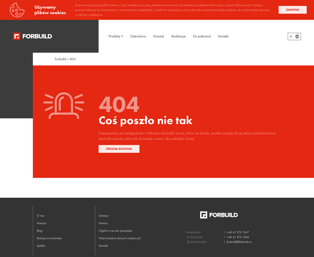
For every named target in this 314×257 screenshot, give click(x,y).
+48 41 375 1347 (238, 232)
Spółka (41, 246)
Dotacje (103, 215)
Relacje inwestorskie (49, 238)
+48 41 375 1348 (238, 237)
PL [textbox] (291, 37)
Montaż (158, 36)
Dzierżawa (138, 36)
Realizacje (178, 36)
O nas (40, 215)
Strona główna (119, 149)
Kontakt (223, 36)
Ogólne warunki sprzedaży (115, 230)
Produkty (114, 36)
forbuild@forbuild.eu (239, 242)
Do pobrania (202, 36)
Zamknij (292, 10)
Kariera (103, 223)
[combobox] (294, 36)
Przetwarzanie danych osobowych (120, 238)
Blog (39, 230)
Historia (41, 223)
